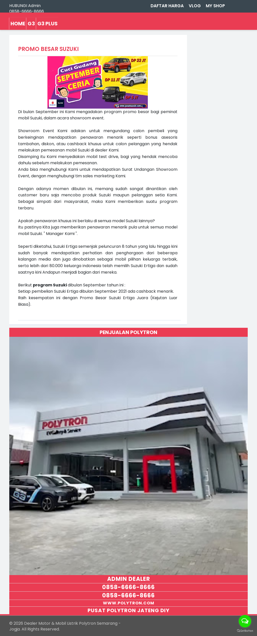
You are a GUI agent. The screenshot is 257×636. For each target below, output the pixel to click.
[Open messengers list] (245, 621)
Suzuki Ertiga (65, 246)
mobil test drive (102, 157)
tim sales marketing (94, 176)
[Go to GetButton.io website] (245, 630)
